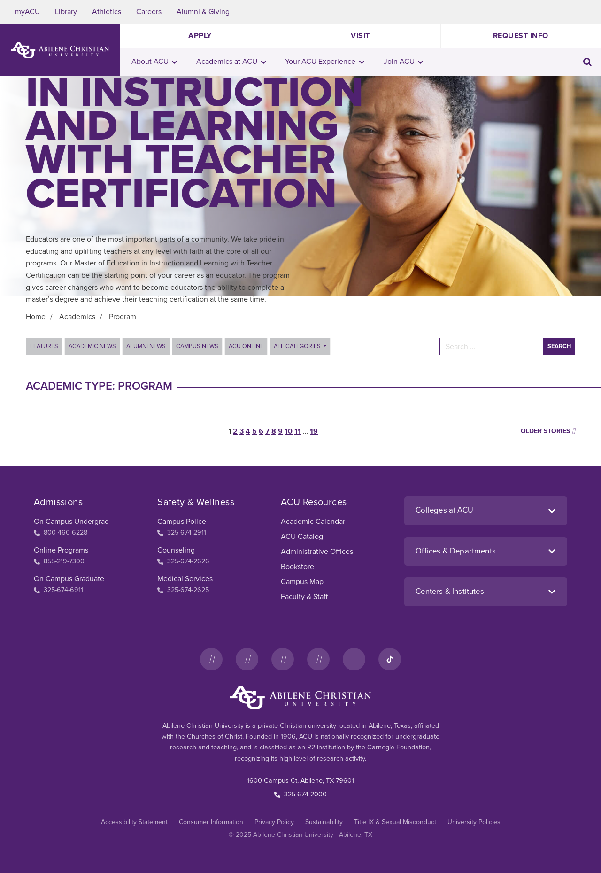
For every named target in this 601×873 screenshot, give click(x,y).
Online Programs (61, 550)
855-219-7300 (59, 561)
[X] (282, 659)
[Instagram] (247, 659)
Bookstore (297, 566)
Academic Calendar (313, 521)
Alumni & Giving (203, 11)
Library (66, 11)
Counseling (176, 550)
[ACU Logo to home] (60, 50)
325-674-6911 (58, 590)
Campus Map (302, 581)
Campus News (197, 346)
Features (44, 346)
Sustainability (324, 822)
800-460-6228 (60, 533)
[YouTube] (318, 659)
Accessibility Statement (134, 822)
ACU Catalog (302, 536)
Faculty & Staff (304, 596)
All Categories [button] (298, 346)
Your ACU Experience (324, 61)
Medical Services (185, 579)
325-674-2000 (300, 794)
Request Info (520, 35)
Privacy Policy (274, 822)
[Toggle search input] (587, 62)
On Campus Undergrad (71, 521)
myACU (27, 11)
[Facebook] (211, 659)
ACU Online (246, 346)
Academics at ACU (231, 61)
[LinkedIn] (354, 659)
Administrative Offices (317, 551)
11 (297, 431)
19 (314, 431)
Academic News (92, 346)
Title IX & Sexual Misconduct (395, 822)
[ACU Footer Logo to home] (300, 697)
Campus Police (181, 521)
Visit (360, 35)
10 (289, 431)
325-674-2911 (181, 533)
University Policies (474, 822)
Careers (149, 11)
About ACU (154, 61)
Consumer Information (211, 822)
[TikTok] (389, 659)
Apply (200, 35)
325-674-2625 (183, 590)
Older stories (548, 431)
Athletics (106, 11)
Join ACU (404, 61)
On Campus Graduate (69, 579)
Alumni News (146, 346)
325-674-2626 (183, 561)
